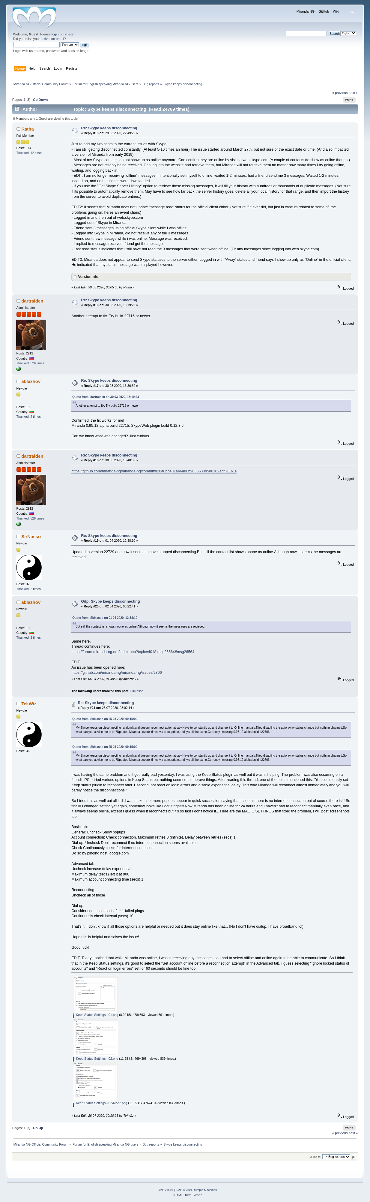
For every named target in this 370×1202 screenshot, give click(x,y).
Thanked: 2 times (28, 416)
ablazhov (30, 381)
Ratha (27, 128)
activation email (52, 39)
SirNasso (31, 536)
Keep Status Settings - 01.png (95, 1015)
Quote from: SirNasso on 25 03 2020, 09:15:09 (104, 719)
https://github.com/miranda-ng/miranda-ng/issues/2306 (116, 672)
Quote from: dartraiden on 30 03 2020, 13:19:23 (105, 397)
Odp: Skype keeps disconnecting (110, 601)
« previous (340, 93)
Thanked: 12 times (29, 153)
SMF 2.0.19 (165, 1189)
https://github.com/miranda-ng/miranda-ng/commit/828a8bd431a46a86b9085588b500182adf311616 (154, 471)
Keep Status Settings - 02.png (95, 1058)
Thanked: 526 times (30, 363)
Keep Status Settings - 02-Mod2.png (100, 1103)
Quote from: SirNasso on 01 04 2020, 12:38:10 (104, 617)
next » (353, 93)
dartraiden (32, 300)
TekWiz (28, 703)
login (55, 34)
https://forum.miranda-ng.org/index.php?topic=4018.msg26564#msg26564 (132, 652)
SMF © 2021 (184, 1189)
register (69, 34)
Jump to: (315, 1156)
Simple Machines (205, 1189)
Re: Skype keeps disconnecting (109, 128)
